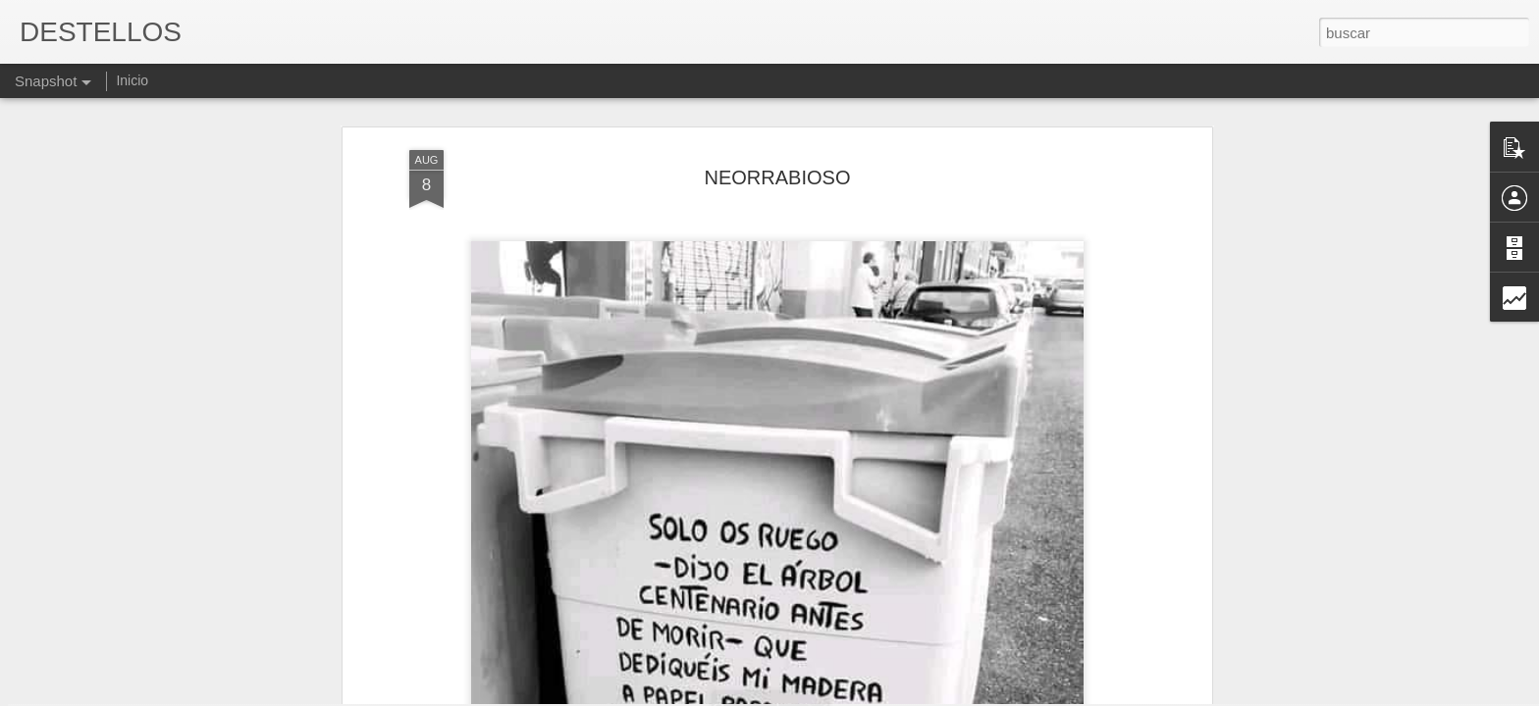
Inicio (132, 80)
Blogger (845, 695)
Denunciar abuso (911, 695)
